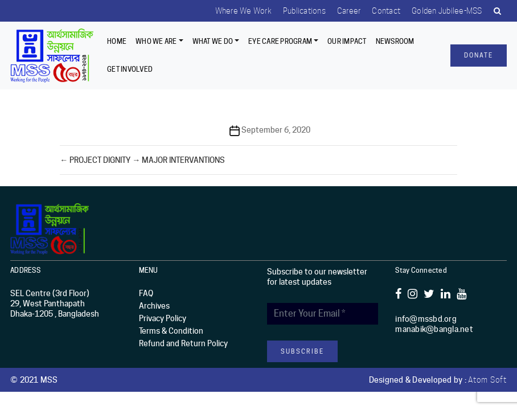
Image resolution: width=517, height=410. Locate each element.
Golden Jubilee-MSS (447, 10)
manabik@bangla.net (434, 329)
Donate (478, 55)
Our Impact (347, 41)
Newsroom (395, 41)
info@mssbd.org (426, 318)
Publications (304, 10)
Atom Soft (487, 379)
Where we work (243, 10)
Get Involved (130, 69)
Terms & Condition (171, 330)
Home (116, 41)
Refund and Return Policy (183, 343)
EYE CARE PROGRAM (280, 41)
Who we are (156, 41)
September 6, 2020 (275, 129)
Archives (154, 305)
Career (349, 10)
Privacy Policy (162, 318)
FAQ (146, 293)
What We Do (212, 41)
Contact (386, 10)
